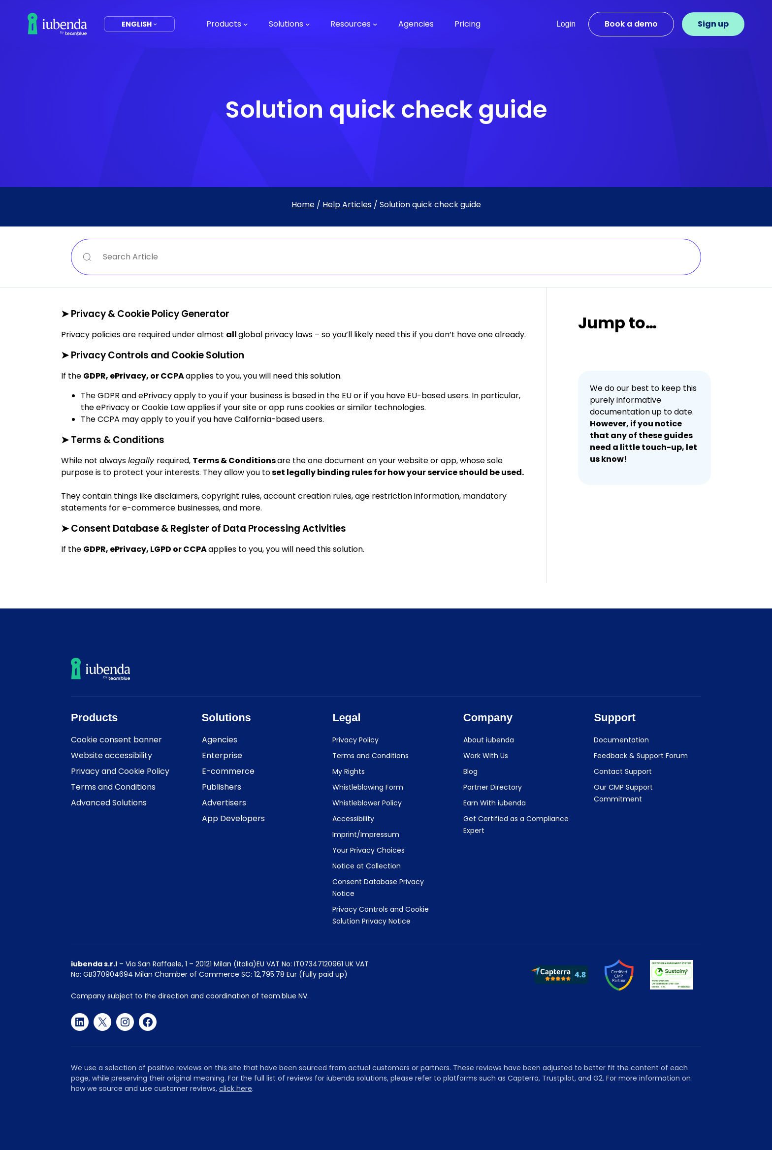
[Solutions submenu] (307, 24)
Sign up (713, 24)
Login (566, 24)
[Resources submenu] (375, 24)
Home (303, 204)
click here (235, 1088)
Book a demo (631, 24)
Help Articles (347, 204)
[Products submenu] (245, 24)
